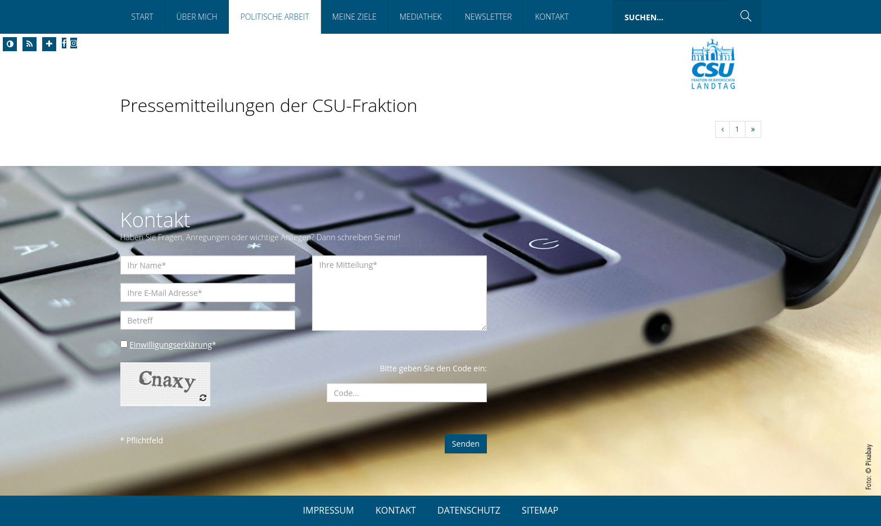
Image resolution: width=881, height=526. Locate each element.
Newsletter (488, 16)
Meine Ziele (354, 16)
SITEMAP (540, 510)
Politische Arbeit (274, 16)
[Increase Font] (49, 44)
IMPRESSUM (328, 510)
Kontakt (551, 16)
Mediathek (421, 16)
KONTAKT (396, 510)
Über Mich (197, 16)
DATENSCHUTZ (468, 510)
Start (142, 16)
